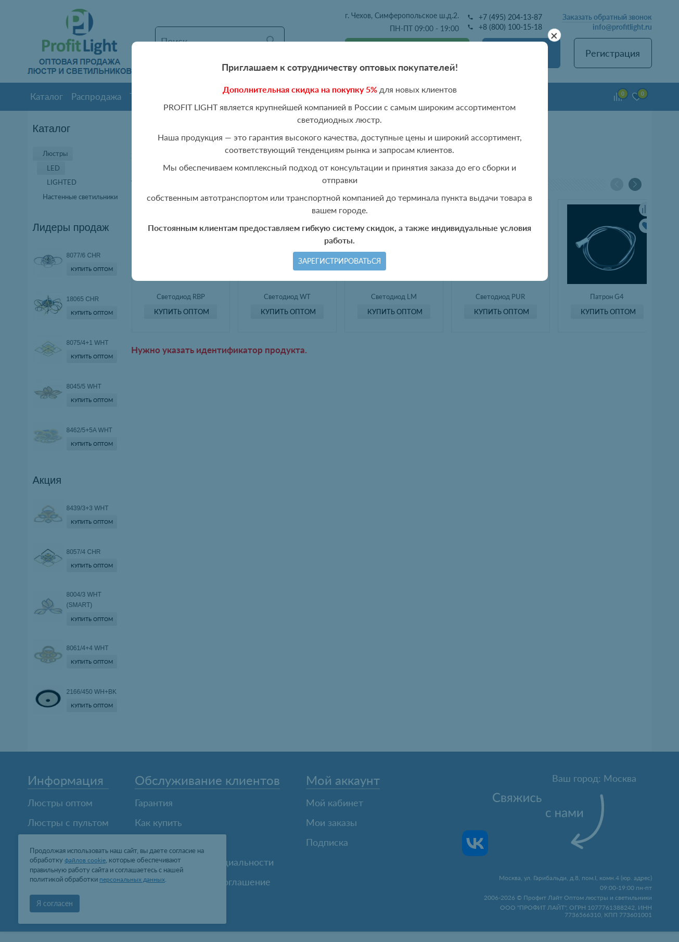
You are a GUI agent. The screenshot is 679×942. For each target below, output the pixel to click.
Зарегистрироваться (339, 260)
